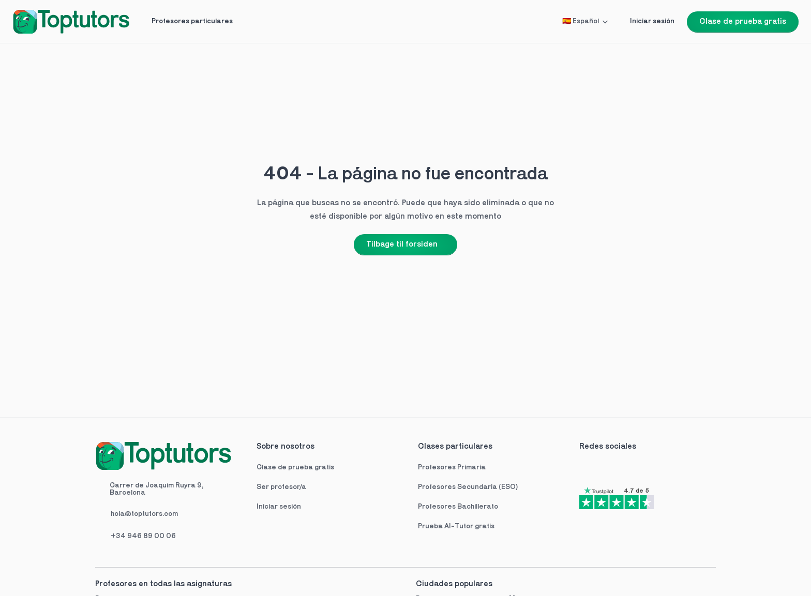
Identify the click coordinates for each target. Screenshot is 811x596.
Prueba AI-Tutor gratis (456, 526)
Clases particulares (455, 446)
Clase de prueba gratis (295, 467)
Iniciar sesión (279, 507)
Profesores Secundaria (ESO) (468, 487)
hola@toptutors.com (144, 514)
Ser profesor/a (281, 487)
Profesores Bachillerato (458, 507)
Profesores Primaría (452, 467)
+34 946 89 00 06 (143, 536)
